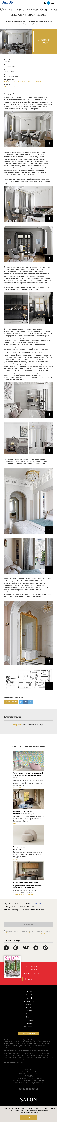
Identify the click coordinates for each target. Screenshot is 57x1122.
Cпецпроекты (28, 1027)
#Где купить (17, 787)
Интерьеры (28, 995)
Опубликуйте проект (28, 1033)
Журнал (28, 1023)
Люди (28, 1007)
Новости (28, 991)
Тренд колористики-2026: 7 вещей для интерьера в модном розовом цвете (28, 775)
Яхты (28, 1014)
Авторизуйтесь (18, 725)
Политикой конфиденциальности (40, 933)
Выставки (29, 1011)
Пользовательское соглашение (28, 1080)
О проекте (28, 1069)
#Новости (16, 823)
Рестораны (28, 1020)
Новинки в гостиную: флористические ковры (23, 812)
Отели (28, 1017)
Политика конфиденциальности (28, 1083)
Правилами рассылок (15, 935)
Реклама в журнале (28, 1074)
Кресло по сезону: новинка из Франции (25, 848)
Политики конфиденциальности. (35, 1111)
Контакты (28, 1076)
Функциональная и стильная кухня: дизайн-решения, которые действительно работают (27, 884)
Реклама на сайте (28, 1072)
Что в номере (30, 979)
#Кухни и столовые (27, 895)
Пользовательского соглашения (17, 933)
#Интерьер (16, 895)
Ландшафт (28, 998)
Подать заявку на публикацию (28, 1078)
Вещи (28, 1004)
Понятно (28, 1118)
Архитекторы (28, 1001)
